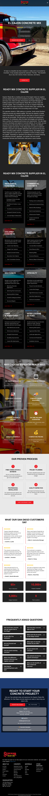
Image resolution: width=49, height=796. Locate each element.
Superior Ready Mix (8, 97)
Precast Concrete (39, 768)
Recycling (27, 769)
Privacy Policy (35, 794)
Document (5, 774)
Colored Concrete (17, 769)
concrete (10, 113)
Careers (4, 769)
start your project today (24, 502)
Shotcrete (16, 772)
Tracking (26, 774)
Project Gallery (5, 771)
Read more (12, 761)
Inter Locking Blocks (18, 777)
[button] (47, 2)
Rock (26, 771)
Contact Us (24, 80)
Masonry (15, 771)
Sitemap (39, 794)
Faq (3, 772)
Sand (26, 772)
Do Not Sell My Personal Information (24, 795)
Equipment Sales (39, 769)
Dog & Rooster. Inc (29, 794)
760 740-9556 (7, 786)
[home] (25, 3)
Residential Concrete (18, 766)
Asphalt (26, 766)
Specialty (15, 774)
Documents (38, 771)
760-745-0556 (26, 711)
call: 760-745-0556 (32, 40)
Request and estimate (17, 40)
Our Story (4, 766)
